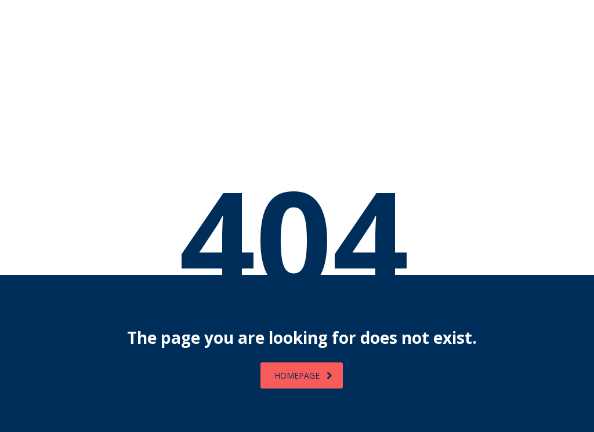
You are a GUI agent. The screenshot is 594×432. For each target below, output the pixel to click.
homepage (303, 375)
